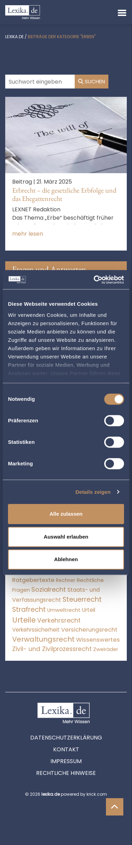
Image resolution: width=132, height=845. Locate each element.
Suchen (91, 81)
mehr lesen (27, 234)
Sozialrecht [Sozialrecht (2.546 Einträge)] (48, 589)
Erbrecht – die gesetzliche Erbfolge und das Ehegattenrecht (64, 194)
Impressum (66, 761)
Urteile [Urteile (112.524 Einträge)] (24, 620)
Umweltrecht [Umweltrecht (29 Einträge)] (64, 610)
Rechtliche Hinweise (66, 773)
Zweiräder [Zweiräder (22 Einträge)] (105, 649)
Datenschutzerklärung (66, 738)
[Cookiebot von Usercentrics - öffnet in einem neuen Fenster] (94, 279)
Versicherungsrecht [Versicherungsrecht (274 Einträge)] (89, 630)
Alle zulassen (65, 514)
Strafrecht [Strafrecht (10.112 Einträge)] (29, 609)
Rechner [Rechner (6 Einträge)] (65, 580)
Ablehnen (66, 559)
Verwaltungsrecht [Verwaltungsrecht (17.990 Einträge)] (43, 639)
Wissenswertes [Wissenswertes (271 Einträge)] (98, 640)
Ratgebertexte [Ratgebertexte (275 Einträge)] (33, 580)
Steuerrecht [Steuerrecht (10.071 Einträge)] (82, 599)
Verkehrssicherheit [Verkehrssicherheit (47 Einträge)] (36, 629)
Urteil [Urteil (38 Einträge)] (88, 610)
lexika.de (14, 37)
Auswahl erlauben (66, 537)
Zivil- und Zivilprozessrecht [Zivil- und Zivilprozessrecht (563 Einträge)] (52, 649)
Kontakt (66, 749)
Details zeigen (92, 492)
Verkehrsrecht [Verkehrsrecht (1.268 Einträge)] (59, 620)
